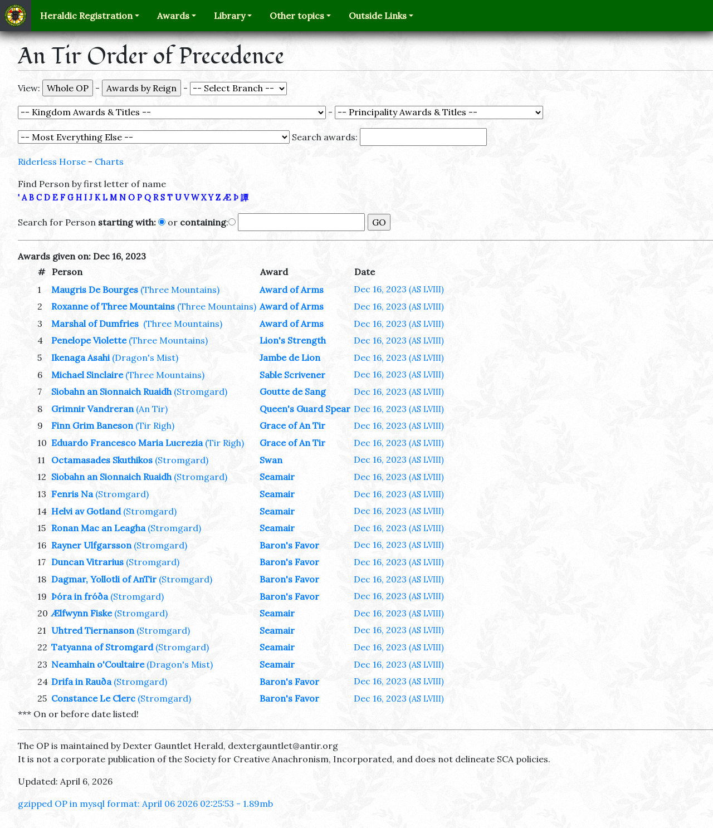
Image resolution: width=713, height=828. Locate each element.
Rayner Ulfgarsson (91, 545)
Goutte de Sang (293, 391)
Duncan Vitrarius (87, 561)
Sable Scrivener (292, 374)
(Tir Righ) (154, 425)
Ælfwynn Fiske (81, 613)
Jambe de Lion (290, 357)
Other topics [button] (297, 15)
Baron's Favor (289, 545)
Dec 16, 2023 (399, 289)
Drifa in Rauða (81, 681)
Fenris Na (72, 493)
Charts (109, 161)
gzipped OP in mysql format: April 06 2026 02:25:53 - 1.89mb (145, 803)
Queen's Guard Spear (305, 408)
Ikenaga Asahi (80, 357)
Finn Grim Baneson (92, 425)
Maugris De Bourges (94, 289)
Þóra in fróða (79, 596)
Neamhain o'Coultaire (97, 664)
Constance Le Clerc (93, 698)
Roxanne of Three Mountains (113, 306)
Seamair (277, 476)
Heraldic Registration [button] (86, 15)
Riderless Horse (52, 161)
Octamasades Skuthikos (102, 460)
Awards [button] (173, 15)
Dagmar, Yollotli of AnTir (104, 579)
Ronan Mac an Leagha (98, 527)
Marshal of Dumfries (96, 323)
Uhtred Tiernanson (92, 630)
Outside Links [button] (378, 15)
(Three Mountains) (179, 289)
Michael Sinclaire (87, 374)
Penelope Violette (88, 340)
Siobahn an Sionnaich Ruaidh (111, 391)
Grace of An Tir (292, 425)
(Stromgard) (200, 391)
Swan (271, 460)
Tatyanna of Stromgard (102, 647)
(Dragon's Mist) (145, 357)
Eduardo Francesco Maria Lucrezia (127, 442)
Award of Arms (292, 289)
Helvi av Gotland (86, 511)
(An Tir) (152, 408)
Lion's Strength (293, 340)
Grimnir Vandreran (92, 408)
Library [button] (229, 15)
